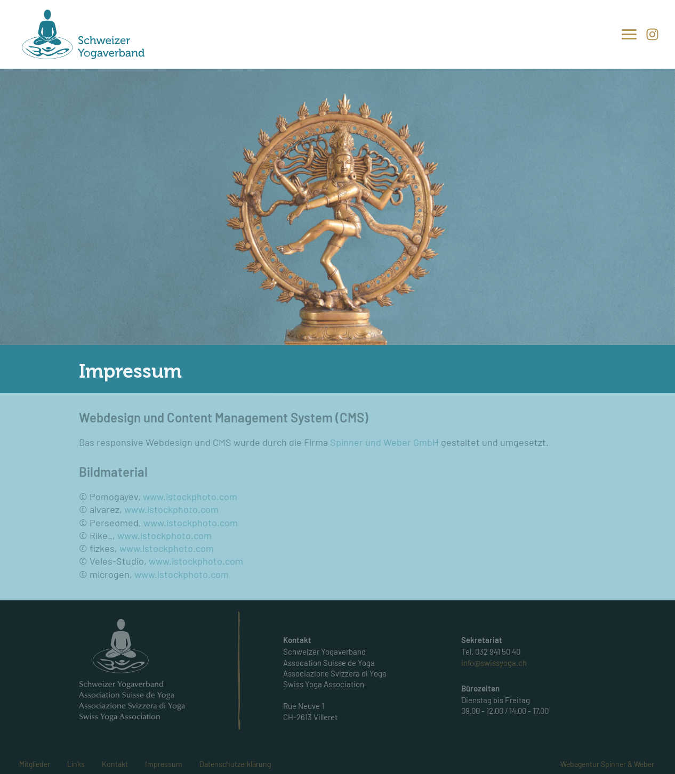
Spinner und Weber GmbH (384, 442)
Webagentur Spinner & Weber (607, 764)
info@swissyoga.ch (494, 662)
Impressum (163, 764)
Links (76, 764)
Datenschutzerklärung (235, 764)
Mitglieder (34, 764)
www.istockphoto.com (190, 496)
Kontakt (115, 764)
